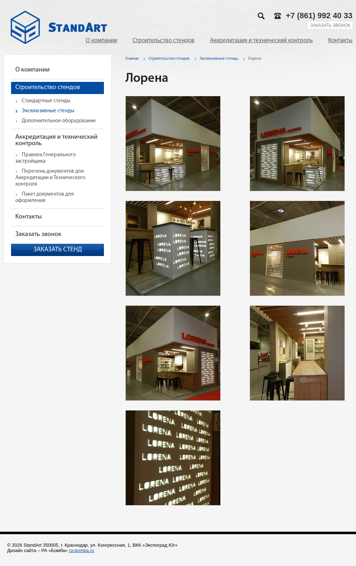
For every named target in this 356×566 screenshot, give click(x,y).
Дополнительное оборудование (59, 121)
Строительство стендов (163, 41)
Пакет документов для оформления (44, 197)
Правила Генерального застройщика (45, 158)
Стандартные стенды (46, 101)
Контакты (340, 41)
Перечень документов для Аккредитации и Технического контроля (50, 178)
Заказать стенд (58, 249)
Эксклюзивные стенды (48, 111)
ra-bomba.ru (81, 550)
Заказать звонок (330, 25)
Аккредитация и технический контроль (261, 41)
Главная (132, 59)
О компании (101, 41)
